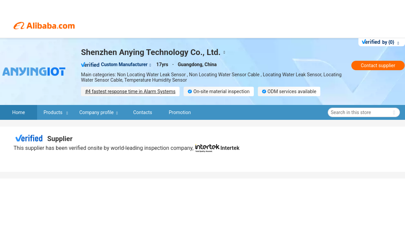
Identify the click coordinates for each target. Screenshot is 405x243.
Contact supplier (378, 65)
